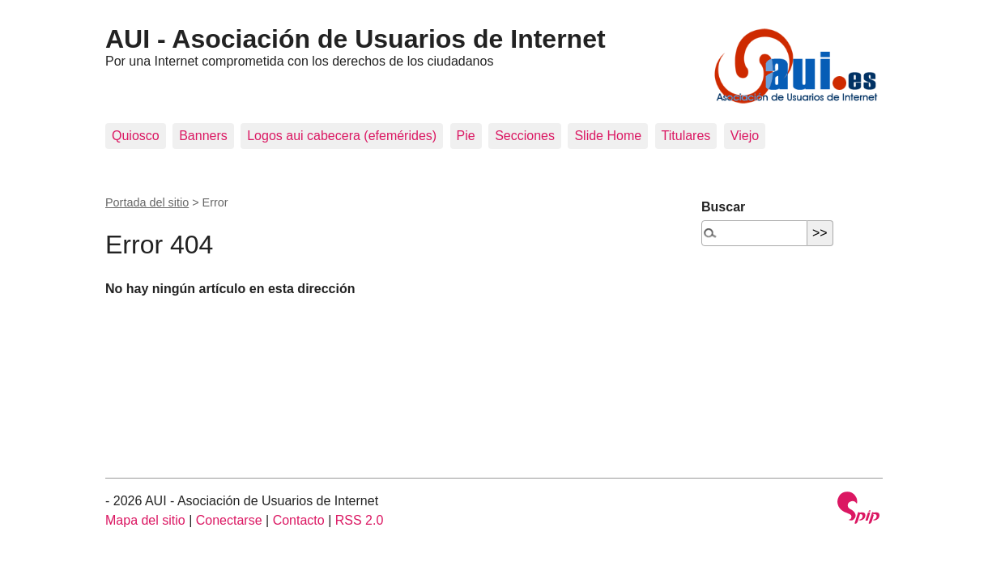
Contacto (299, 520)
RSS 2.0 (359, 520)
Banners (203, 136)
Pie (466, 136)
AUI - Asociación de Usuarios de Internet (355, 38)
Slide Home (607, 136)
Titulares (686, 136)
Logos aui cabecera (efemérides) (342, 136)
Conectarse (229, 520)
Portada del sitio (147, 202)
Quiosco (136, 136)
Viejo (744, 136)
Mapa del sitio (145, 520)
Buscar (723, 207)
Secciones (525, 136)
